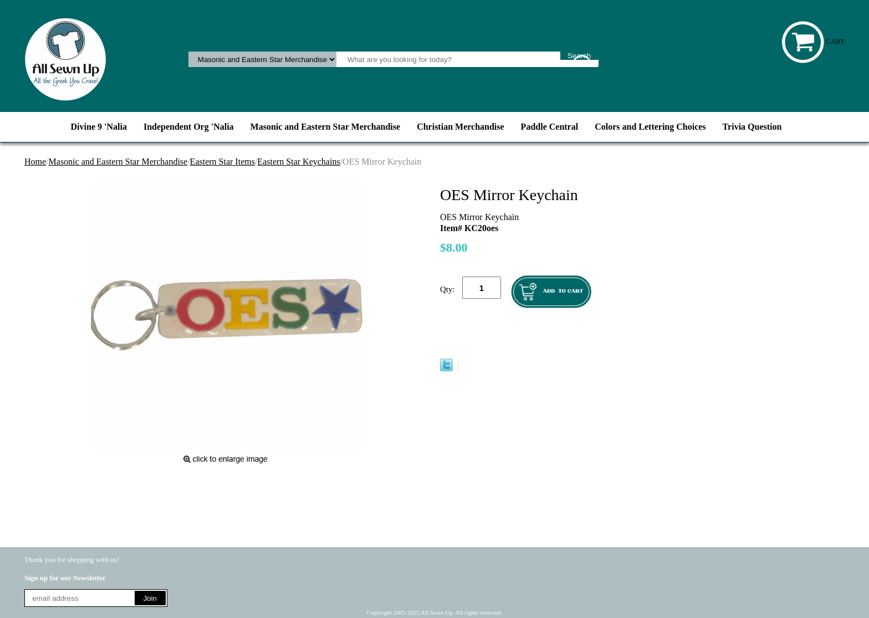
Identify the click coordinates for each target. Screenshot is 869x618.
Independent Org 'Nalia (189, 126)
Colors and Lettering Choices (650, 126)
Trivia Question (752, 126)
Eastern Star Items (222, 161)
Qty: (447, 289)
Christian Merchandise (460, 126)
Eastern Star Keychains (298, 161)
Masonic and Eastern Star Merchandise (326, 126)
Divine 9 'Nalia (99, 126)
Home (35, 161)
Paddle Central (550, 126)
